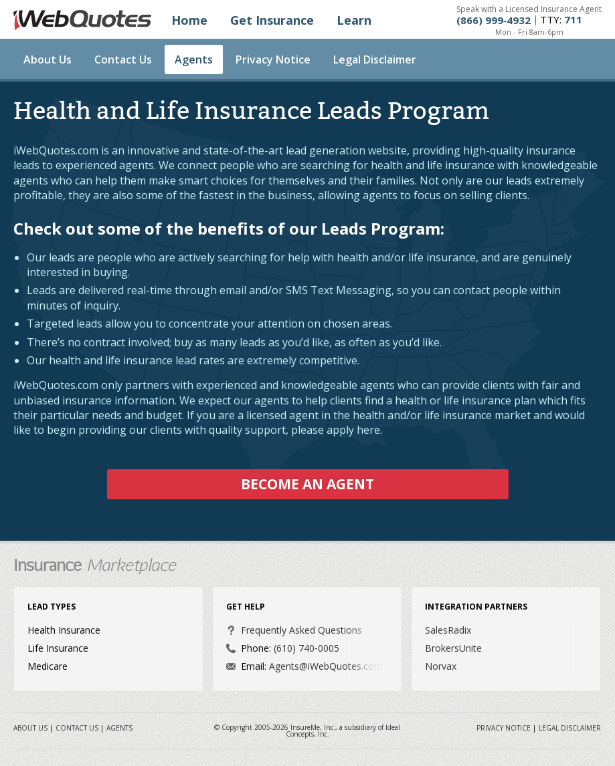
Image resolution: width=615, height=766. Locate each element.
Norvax (440, 666)
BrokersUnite (453, 648)
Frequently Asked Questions (301, 630)
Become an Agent (307, 484)
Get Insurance (272, 20)
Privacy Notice (273, 59)
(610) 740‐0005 (306, 648)
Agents (194, 59)
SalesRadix (448, 630)
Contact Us (123, 59)
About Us (47, 59)
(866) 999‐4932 (493, 20)
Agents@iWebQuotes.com (326, 666)
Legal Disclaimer (374, 59)
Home (189, 20)
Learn (354, 20)
